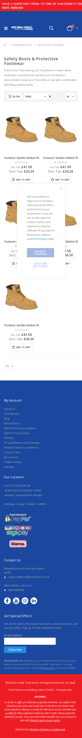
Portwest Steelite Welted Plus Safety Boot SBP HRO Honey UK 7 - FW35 (21, 158)
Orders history (13, 404)
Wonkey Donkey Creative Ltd (47, 671)
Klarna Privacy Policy (16, 375)
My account (11, 399)
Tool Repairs (11, 356)
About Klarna (12, 365)
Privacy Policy (46, 239)
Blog (6, 361)
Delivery (9, 380)
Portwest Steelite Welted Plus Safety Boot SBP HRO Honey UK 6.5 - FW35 (60, 158)
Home (5, 45)
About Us (9, 351)
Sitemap (9, 409)
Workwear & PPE (22, 45)
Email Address (13, 577)
